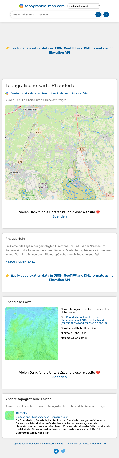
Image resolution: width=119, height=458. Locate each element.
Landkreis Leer (59, 416)
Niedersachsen (40, 416)
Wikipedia (11, 261)
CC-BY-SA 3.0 (27, 261)
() (84, 320)
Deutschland (23, 416)
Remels (21, 413)
